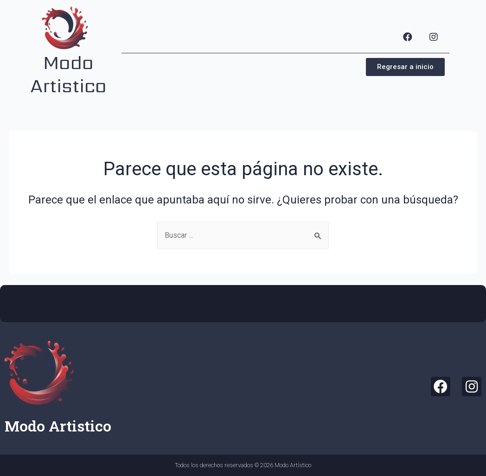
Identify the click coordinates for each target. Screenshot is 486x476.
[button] (405, 67)
